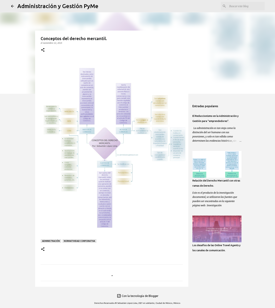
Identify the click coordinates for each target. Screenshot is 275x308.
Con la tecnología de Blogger (137, 295)
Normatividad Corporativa (79, 241)
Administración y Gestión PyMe (57, 6)
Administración (51, 241)
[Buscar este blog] (246, 6)
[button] (43, 50)
